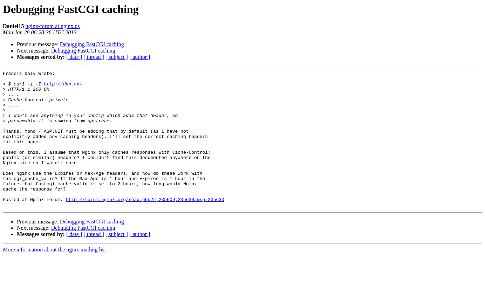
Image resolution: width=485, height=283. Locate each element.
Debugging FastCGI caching (92, 44)
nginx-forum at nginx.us (52, 26)
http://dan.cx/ (63, 87)
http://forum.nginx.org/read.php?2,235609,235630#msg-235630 (145, 225)
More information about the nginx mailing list (54, 277)
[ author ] (139, 57)
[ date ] (74, 57)
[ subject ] (116, 57)
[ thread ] (93, 57)
